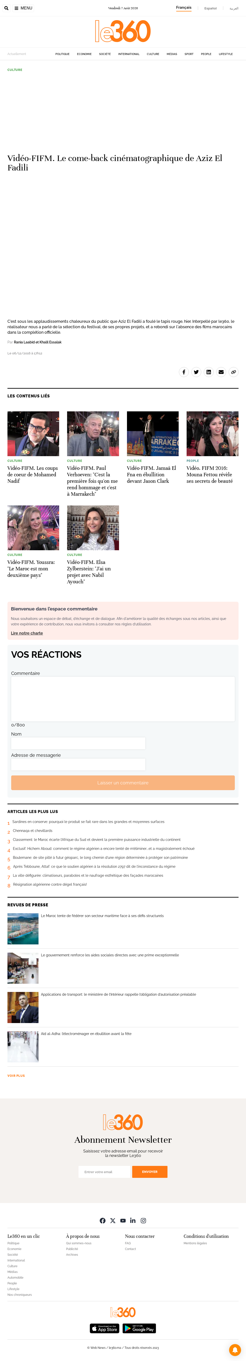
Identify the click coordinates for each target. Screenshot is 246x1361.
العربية (234, 8)
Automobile (15, 1277)
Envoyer (150, 1172)
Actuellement (16, 54)
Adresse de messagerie (36, 755)
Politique (62, 54)
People (206, 54)
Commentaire (25, 673)
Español (211, 8)
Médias (172, 54)
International (128, 54)
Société (105, 54)
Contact (130, 1249)
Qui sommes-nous (78, 1243)
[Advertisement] (123, 110)
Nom (16, 734)
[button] (235, 1350)
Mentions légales (195, 1243)
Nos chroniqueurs (19, 1295)
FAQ (128, 1243)
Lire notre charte (27, 633)
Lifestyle (226, 54)
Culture (153, 54)
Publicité (72, 1249)
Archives (72, 1254)
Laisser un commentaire (123, 782)
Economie (84, 54)
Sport (189, 54)
